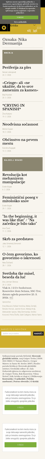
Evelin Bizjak (7, 186)
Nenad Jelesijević (9, 72)
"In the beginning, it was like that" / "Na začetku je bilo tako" (19, 220)
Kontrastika (7, 379)
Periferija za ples (16, 67)
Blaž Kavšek (7, 95)
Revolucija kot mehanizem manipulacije (14, 178)
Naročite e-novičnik (14, 329)
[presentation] (19, 340)
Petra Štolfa (14, 314)
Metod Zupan (7, 129)
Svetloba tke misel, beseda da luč (18, 275)
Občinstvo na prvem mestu (20, 142)
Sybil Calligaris (25, 314)
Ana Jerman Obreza (10, 282)
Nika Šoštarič (7, 262)
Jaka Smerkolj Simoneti (11, 243)
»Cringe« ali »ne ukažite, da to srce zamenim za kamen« (20, 86)
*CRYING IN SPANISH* (13, 107)
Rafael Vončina (19, 306)
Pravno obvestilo (21, 381)
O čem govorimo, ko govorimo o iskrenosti (21, 256)
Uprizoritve (6, 302)
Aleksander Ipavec (9, 312)
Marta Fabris (37, 314)
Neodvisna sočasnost (20, 124)
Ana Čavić (6, 228)
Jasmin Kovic (20, 309)
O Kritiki (34, 381)
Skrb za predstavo (17, 239)
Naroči (38, 333)
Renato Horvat (8, 309)
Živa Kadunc (7, 114)
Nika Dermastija (24, 312)
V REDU (20, 17)
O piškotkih (19, 379)
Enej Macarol (7, 306)
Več (11, 297)
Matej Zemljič (31, 306)
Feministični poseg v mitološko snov (20, 199)
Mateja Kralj (30, 309)
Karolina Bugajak (8, 148)
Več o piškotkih (20, 22)
